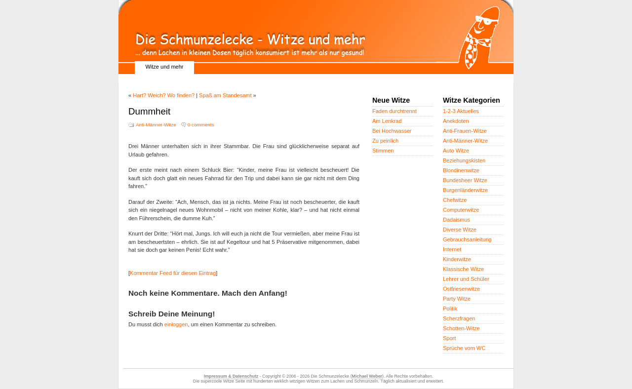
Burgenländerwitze (465, 190)
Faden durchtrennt (394, 111)
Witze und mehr (164, 67)
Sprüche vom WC (464, 348)
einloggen (176, 324)
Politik (450, 308)
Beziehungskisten (464, 160)
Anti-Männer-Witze (156, 124)
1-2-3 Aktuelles (461, 111)
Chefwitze (455, 200)
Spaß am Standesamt (225, 95)
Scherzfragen (459, 318)
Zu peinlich (385, 141)
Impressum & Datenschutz (231, 376)
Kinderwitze (457, 259)
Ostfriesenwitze (461, 289)
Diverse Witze (459, 230)
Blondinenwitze (461, 170)
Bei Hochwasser (391, 131)
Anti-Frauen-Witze (465, 131)
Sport (449, 338)
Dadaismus (456, 220)
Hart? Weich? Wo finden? (164, 95)
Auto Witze (456, 151)
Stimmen (383, 151)
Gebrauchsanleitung (467, 239)
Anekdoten (456, 121)
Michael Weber (367, 376)
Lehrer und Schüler (466, 279)
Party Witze (457, 299)
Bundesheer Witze (465, 180)
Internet (452, 249)
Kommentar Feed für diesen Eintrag (173, 273)
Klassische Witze (463, 269)
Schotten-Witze (461, 328)
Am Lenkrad (386, 121)
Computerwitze (461, 210)
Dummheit (149, 111)
